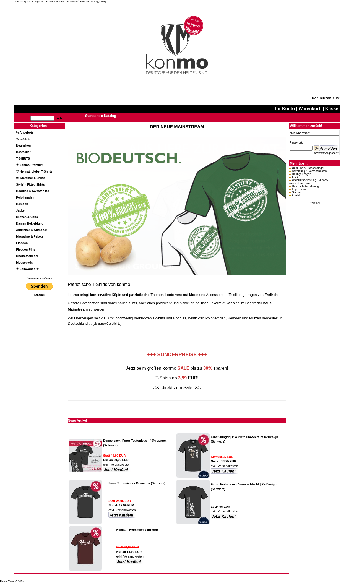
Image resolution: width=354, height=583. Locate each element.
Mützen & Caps (27, 216)
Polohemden (25, 197)
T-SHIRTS (23, 158)
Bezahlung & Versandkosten (309, 171)
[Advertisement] (39, 379)
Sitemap (297, 192)
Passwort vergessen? (325, 153)
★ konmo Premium (29, 164)
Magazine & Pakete (29, 236)
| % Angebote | (98, 1)
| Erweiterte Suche (55, 1)
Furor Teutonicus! (324, 97)
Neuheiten (23, 145)
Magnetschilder (27, 255)
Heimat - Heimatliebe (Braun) (137, 529)
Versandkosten (120, 464)
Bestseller (23, 151)
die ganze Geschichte (107, 323)
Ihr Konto (285, 108)
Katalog (110, 116)
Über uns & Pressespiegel (308, 168)
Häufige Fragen (301, 174)
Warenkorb (309, 108)
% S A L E (23, 138)
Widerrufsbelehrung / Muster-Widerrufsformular (308, 182)
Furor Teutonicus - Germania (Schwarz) (136, 483)
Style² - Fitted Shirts (30, 184)
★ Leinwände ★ (27, 268)
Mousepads (24, 262)
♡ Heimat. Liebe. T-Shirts (34, 171)
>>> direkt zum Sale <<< (177, 387)
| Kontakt (84, 1)
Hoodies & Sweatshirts (32, 190)
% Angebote (24, 132)
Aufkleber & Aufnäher (31, 229)
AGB (295, 177)
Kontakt (296, 195)
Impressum (299, 189)
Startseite (19, 1)
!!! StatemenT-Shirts (30, 177)
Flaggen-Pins (25, 249)
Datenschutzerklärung (305, 186)
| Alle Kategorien (34, 1)
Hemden (22, 203)
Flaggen (22, 242)
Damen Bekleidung (29, 223)
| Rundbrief (72, 1)
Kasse (331, 108)
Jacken (21, 210)
